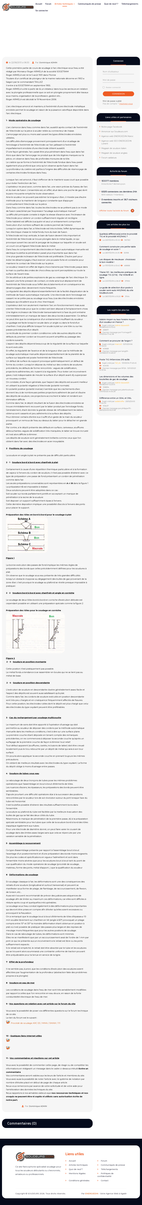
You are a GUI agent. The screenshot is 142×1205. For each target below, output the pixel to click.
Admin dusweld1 (122, 325)
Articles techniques (65, 4)
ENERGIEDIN (91, 1193)
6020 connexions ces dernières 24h (119, 191)
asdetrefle (119, 401)
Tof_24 (117, 363)
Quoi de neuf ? (111, 4)
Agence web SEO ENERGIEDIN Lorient (115, 142)
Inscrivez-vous (126, 104)
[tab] (118, 237)
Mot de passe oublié (112, 101)
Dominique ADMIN (48, 62)
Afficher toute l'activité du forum (116, 210)
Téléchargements (129, 4)
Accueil (38, 4)
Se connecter (41, 10)
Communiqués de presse (89, 4)
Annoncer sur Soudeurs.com (113, 131)
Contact (102, 1180)
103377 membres (110, 180)
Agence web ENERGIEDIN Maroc (116, 136)
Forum (48, 4)
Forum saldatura (107, 157)
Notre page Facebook (110, 127)
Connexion (118, 94)
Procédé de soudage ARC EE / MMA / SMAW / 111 (35, 1023)
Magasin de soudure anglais (113, 153)
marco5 (118, 344)
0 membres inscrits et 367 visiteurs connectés (119, 201)
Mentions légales (75, 1173)
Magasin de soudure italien (112, 148)
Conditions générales (77, 1180)
